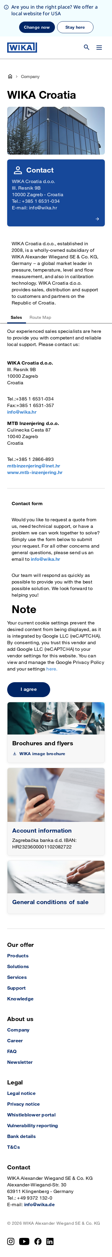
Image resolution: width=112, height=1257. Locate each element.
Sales (16, 317)
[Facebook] (38, 1241)
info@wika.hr (21, 412)
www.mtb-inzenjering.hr (34, 473)
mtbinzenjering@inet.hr (33, 466)
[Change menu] (99, 47)
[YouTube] (24, 1241)
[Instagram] (10, 1241)
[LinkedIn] (50, 1241)
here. (51, 669)
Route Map (40, 317)
